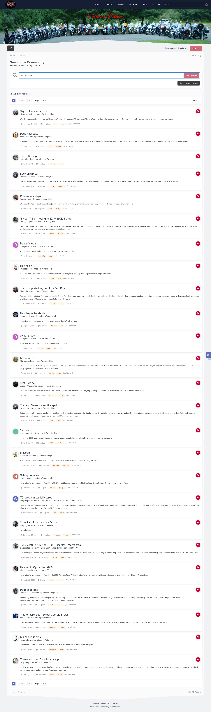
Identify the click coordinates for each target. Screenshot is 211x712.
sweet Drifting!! (29, 156)
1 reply (42, 488)
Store (145, 5)
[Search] (176, 4)
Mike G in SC (25, 618)
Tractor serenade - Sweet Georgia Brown (44, 614)
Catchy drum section (32, 475)
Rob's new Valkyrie (31, 196)
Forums (108, 5)
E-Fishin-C (24, 456)
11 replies (45, 535)
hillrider (23, 478)
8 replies (39, 209)
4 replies (41, 278)
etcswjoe (24, 114)
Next (23, 101)
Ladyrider (24, 662)
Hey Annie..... (27, 265)
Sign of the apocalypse (33, 111)
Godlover (24, 177)
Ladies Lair (47, 662)
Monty (22, 137)
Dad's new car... (29, 133)
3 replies (40, 396)
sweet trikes (27, 335)
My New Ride (28, 358)
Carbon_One (25, 386)
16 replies (42, 186)
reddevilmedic (26, 159)
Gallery (156, 5)
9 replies (42, 326)
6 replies (40, 146)
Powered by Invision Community (99, 707)
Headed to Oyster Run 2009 (36, 567)
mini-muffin (25, 640)
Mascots (25, 452)
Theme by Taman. (115, 707)
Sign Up (195, 48)
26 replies (45, 124)
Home (98, 5)
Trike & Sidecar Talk (46, 338)
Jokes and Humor (45, 246)
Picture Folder (48, 199)
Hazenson (24, 408)
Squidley (23, 199)
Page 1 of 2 (40, 101)
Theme (96, 703)
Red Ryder (24, 222)
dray (22, 246)
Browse (120, 5)
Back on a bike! (29, 173)
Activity (133, 5)
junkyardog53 (26, 433)
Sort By (195, 100)
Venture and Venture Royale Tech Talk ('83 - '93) (62, 500)
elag (22, 548)
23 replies (44, 465)
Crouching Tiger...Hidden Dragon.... (40, 522)
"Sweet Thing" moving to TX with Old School (46, 218)
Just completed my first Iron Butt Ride (43, 288)
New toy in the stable (32, 313)
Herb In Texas (25, 593)
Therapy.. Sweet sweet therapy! (38, 405)
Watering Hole (48, 114)
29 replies (40, 234)
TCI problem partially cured (36, 497)
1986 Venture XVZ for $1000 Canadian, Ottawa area (50, 545)
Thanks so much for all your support (41, 659)
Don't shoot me (29, 589)
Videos (50, 570)
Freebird (23, 269)
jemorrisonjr (25, 316)
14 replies (40, 373)
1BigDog (23, 525)
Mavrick (23, 361)
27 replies (40, 605)
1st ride (24, 430)
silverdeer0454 (26, 570)
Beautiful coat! (28, 243)
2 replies (42, 303)
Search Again (191, 75)
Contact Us (105, 703)
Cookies (115, 703)
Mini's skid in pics (30, 637)
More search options (189, 83)
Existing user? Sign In (176, 48)
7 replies (44, 513)
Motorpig (24, 291)
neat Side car (28, 383)
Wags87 (23, 500)
